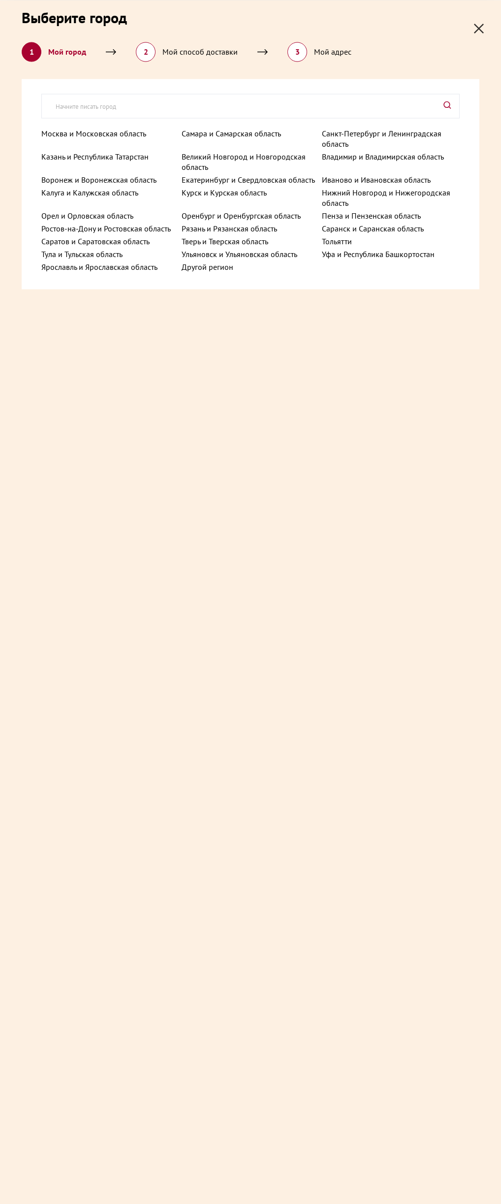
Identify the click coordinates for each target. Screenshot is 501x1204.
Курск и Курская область (224, 192)
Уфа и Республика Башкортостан (378, 254)
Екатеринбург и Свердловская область (248, 179)
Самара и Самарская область (231, 133)
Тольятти (337, 241)
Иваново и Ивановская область (376, 179)
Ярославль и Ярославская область (99, 266)
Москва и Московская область (93, 133)
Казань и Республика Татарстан (95, 156)
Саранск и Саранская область (373, 228)
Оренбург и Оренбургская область (241, 215)
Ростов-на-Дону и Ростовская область (106, 228)
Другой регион (207, 266)
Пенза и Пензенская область (371, 215)
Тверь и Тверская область (225, 241)
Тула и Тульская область (82, 254)
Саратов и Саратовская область (95, 241)
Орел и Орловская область (87, 215)
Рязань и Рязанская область (229, 228)
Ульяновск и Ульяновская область (239, 254)
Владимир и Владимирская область (383, 156)
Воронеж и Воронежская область (99, 179)
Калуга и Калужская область (89, 192)
